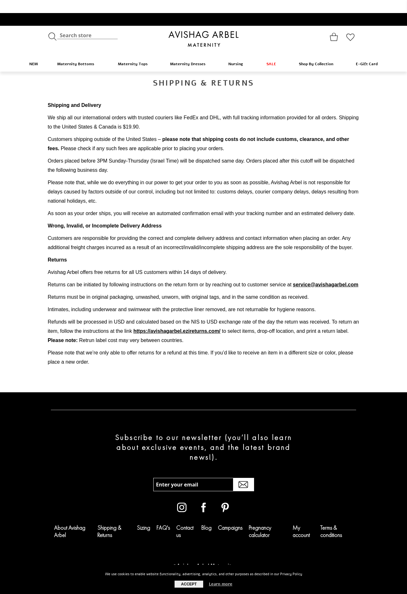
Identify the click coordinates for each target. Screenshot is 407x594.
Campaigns (230, 514)
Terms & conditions (331, 518)
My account (301, 518)
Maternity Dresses (190, 50)
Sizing (143, 514)
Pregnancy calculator (260, 518)
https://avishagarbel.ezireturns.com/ (176, 318)
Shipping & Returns (109, 518)
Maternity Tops (136, 50)
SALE (274, 50)
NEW (33, 50)
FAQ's (163, 514)
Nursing (239, 50)
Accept (189, 584)
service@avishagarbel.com (325, 271)
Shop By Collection (319, 50)
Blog (206, 514)
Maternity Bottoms (79, 50)
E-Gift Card (367, 50)
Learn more (220, 584)
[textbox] (87, 22)
